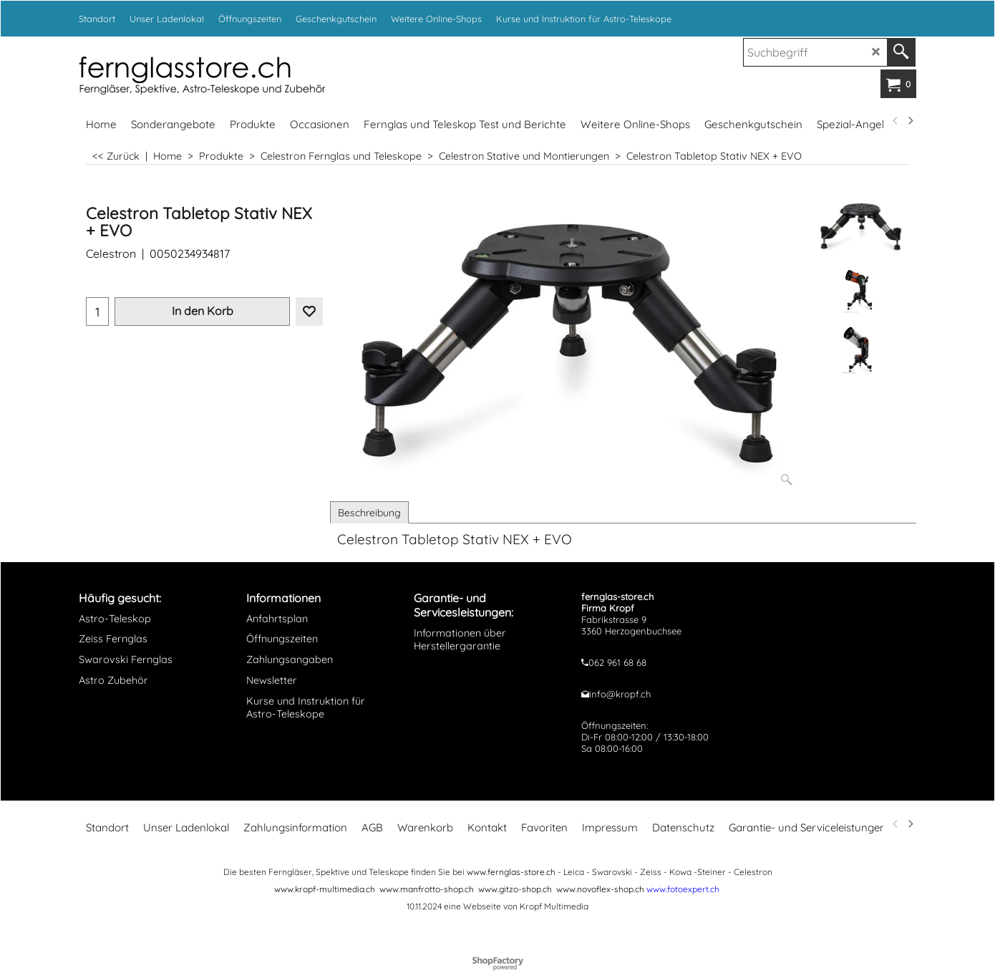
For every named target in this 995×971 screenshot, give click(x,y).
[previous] (895, 121)
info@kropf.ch (620, 694)
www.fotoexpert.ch (682, 889)
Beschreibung (369, 512)
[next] (909, 121)
